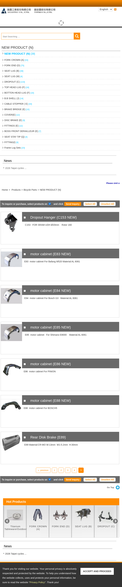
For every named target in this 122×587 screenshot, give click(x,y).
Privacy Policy (37, 582)
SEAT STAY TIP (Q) (16, 136)
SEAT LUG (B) (13, 71)
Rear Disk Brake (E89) (48, 437)
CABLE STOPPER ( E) (18, 104)
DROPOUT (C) (14, 82)
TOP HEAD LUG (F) (16, 87)
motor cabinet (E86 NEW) (50, 364)
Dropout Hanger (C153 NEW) (53, 217)
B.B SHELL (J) (13, 98)
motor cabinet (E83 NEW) (50, 254)
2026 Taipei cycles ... (15, 168)
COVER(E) (12, 114)
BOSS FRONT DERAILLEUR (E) (22, 131)
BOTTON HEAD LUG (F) (19, 92)
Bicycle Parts (30, 190)
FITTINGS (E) (13, 125)
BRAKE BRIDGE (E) (16, 109)
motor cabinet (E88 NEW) (50, 401)
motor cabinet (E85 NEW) (50, 327)
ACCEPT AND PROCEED (97, 571)
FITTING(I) (11, 142)
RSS (115, 9)
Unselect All (107, 204)
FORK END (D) (14, 65)
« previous (43, 470)
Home (5, 190)
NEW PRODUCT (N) (19, 53)
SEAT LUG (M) (13, 76)
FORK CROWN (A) (16, 60)
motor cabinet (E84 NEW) (50, 291)
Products (16, 190)
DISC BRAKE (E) (14, 120)
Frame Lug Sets (14, 147)
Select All (90, 204)
